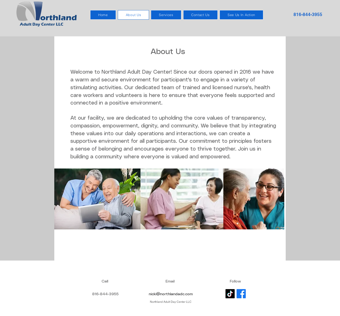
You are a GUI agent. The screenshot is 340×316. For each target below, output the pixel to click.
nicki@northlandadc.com (171, 294)
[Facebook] (241, 293)
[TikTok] (230, 293)
